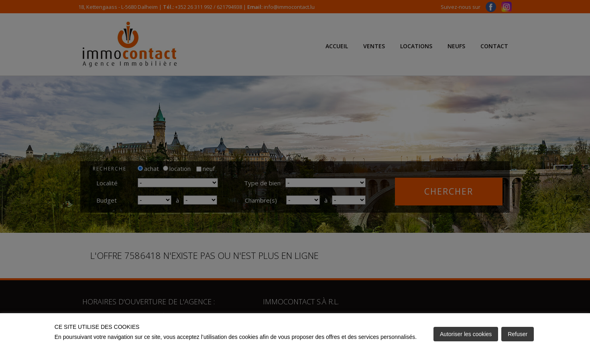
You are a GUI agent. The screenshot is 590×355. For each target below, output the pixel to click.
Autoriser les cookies (466, 334)
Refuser (517, 334)
